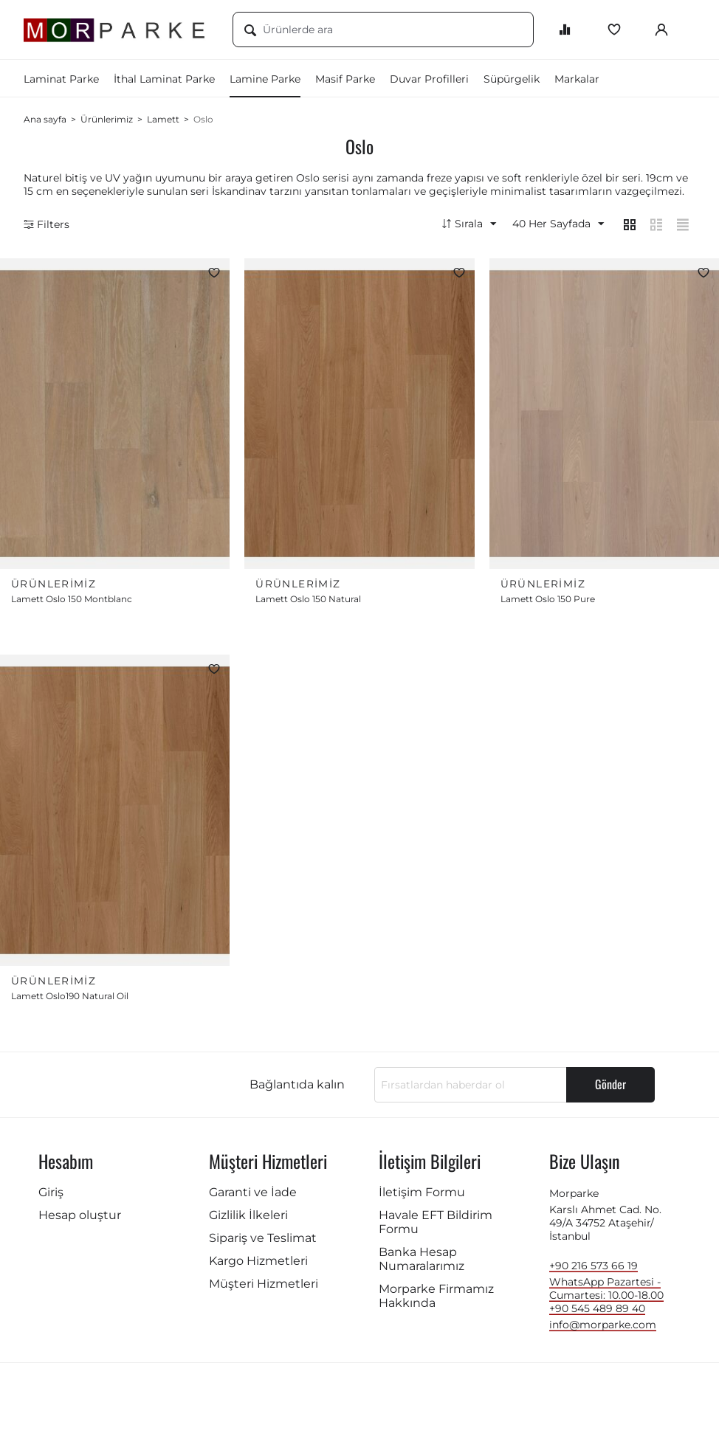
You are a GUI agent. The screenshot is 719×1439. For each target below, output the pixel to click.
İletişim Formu (422, 1196)
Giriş (50, 1196)
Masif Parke (345, 79)
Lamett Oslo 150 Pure (547, 601)
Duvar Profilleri (429, 79)
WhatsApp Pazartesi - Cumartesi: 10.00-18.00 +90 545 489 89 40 (606, 1299)
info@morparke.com (602, 1328)
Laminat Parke (61, 79)
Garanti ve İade (253, 1196)
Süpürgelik (512, 79)
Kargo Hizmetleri (258, 1264)
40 (553, 224)
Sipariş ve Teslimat (263, 1242)
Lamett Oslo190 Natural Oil (69, 999)
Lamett (163, 119)
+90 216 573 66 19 (593, 1269)
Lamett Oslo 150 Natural (308, 601)
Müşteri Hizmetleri (263, 1287)
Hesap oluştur (79, 1219)
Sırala (463, 224)
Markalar (576, 79)
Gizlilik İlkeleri (248, 1219)
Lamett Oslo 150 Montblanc (71, 601)
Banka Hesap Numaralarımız (421, 1263)
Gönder (610, 1088)
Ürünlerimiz (106, 119)
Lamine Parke (265, 79)
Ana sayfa (45, 119)
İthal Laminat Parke (164, 79)
